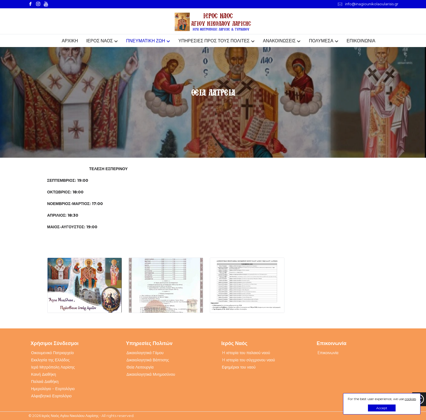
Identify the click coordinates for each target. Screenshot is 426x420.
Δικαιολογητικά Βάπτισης (148, 359)
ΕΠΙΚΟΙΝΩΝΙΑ (361, 40)
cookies (410, 399)
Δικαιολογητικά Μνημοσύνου (151, 374)
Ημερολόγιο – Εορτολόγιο (53, 388)
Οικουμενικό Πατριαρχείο (52, 352)
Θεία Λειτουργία (140, 367)
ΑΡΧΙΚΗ (70, 40)
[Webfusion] (213, 22)
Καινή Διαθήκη (43, 374)
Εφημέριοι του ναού (239, 367)
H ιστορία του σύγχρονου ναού (248, 359)
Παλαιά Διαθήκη (45, 381)
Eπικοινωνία (328, 352)
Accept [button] (381, 408)
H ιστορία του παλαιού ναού (246, 352)
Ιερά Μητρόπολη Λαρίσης (53, 367)
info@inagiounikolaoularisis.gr (368, 4)
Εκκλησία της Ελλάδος (50, 359)
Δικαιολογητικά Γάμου (145, 352)
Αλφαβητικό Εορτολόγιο (51, 395)
